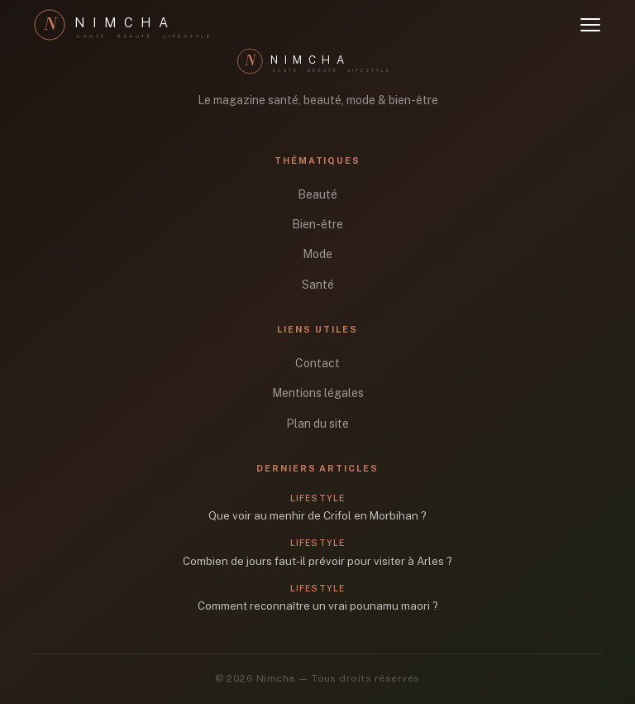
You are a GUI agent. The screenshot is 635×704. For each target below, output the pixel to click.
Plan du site (317, 423)
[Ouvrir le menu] (590, 25)
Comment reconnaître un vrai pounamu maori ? (318, 605)
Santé (318, 284)
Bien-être (317, 224)
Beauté (317, 194)
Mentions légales (318, 393)
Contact (317, 363)
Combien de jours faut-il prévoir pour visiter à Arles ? (317, 561)
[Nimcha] (130, 25)
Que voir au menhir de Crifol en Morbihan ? (317, 515)
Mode (317, 254)
